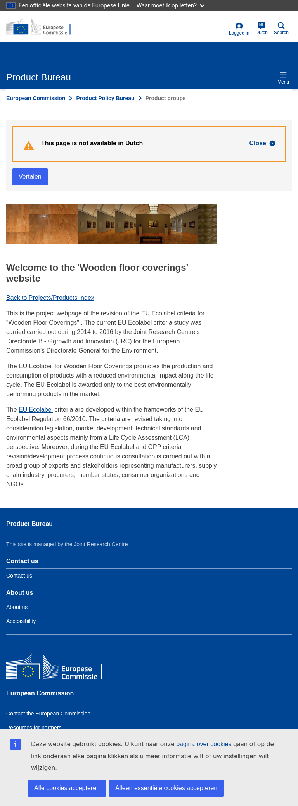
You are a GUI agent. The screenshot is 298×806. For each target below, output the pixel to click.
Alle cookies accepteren (67, 788)
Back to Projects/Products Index (50, 297)
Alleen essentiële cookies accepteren (166, 788)
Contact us (19, 576)
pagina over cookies (203, 744)
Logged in (239, 29)
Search (281, 28)
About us (17, 607)
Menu (283, 78)
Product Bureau (29, 524)
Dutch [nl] (262, 28)
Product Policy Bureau (105, 98)
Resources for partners (33, 727)
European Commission (35, 98)
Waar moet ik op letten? (170, 5)
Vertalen (30, 176)
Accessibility (21, 621)
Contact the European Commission (48, 713)
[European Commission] (62, 668)
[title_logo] (43, 26)
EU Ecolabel (36, 409)
